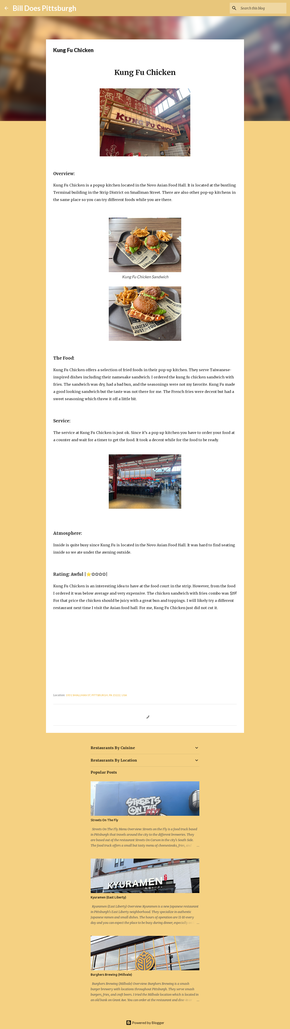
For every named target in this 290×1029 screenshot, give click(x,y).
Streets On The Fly (104, 820)
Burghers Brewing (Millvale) (111, 974)
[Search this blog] (262, 8)
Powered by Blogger (145, 1022)
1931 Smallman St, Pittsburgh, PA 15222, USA (96, 695)
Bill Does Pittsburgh (44, 8)
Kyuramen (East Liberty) (108, 897)
